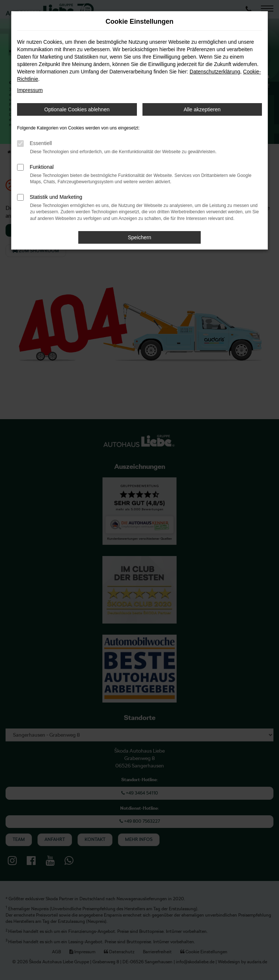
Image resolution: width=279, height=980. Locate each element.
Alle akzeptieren (202, 109)
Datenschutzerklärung (215, 72)
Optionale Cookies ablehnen (76, 109)
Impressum (30, 90)
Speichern (139, 237)
